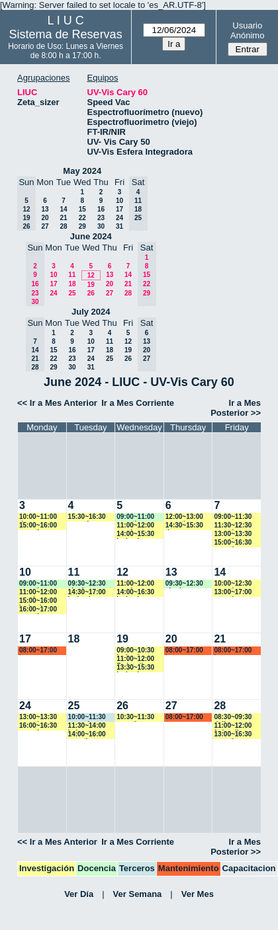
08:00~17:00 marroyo (184, 717)
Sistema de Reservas (65, 34)
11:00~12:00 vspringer (135, 526)
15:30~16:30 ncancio (87, 517)
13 (44, 209)
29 (82, 226)
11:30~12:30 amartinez (233, 526)
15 (82, 209)
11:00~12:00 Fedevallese (135, 659)
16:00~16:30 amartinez (38, 726)
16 (101, 209)
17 (119, 209)
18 (71, 284)
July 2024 (91, 312)
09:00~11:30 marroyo (233, 517)
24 (119, 217)
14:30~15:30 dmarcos (184, 526)
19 (91, 284)
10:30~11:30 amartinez (135, 717)
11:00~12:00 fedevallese (233, 726)
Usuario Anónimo (247, 30)
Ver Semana (137, 894)
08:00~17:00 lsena (38, 650)
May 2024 (82, 171)
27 (44, 226)
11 (71, 274)
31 (119, 226)
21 (63, 217)
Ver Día (78, 894)
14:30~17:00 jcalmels (87, 592)
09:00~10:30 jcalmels (135, 650)
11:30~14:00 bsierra (87, 726)
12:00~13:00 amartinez (184, 517)
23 (101, 217)
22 (82, 217)
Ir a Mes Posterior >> (235, 408)
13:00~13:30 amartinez (233, 534)
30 (101, 226)
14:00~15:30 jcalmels (135, 534)
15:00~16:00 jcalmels (38, 601)
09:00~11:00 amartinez (135, 517)
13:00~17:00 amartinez (233, 592)
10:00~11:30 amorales (87, 717)
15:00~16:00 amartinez (38, 526)
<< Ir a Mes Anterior (57, 403)
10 (119, 200)
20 (44, 217)
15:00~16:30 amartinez (233, 543)
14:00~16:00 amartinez (87, 734)
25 (71, 293)
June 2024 (91, 236)
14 (63, 209)
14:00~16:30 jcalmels (135, 592)
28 (63, 226)
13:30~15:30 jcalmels (135, 668)
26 (91, 293)
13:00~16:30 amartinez (233, 734)
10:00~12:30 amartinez (233, 584)
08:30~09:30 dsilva (233, 717)
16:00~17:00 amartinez (38, 609)
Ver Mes (197, 894)
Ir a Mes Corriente (137, 403)
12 (91, 275)
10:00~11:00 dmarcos (38, 517)
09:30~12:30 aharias (87, 584)
